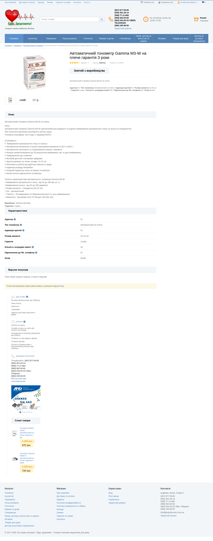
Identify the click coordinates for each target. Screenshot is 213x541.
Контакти (77, 2)
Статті (87, 2)
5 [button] (29, 412)
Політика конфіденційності (69, 503)
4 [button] (27, 412)
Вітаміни (9, 519)
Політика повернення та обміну (71, 506)
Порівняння (114, 499)
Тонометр (9, 493)
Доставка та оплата (27, 2)
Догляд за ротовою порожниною (19, 526)
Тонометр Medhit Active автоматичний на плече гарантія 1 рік (27, 432)
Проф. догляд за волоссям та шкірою (22, 516)
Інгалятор (9, 496)
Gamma (102, 63)
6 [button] (31, 412)
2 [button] (22, 412)
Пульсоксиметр (12, 503)
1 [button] (20, 412)
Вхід (62, 286)
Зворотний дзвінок (123, 28)
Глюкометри (10, 512)
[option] (26, 398)
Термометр (10, 499)
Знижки (50, 2)
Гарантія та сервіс (63, 2)
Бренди (41, 2)
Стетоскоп (9, 506)
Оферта (60, 499)
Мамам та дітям (12, 509)
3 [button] (25, 412)
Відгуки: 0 (85, 63)
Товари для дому (12, 522)
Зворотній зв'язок (168, 516)
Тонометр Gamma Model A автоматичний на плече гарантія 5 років (27, 458)
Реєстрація (114, 496)
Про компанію (10, 2)
